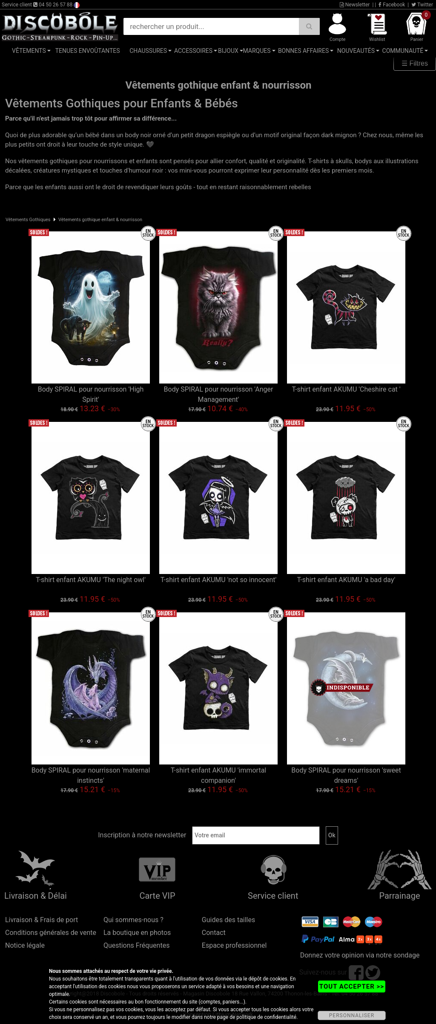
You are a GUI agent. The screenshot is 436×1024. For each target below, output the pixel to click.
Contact (214, 933)
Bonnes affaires (303, 50)
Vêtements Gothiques (28, 219)
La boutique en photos (137, 933)
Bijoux (228, 50)
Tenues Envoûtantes (87, 50)
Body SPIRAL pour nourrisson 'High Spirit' (91, 394)
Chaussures (148, 50)
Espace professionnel (234, 945)
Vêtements (29, 50)
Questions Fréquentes (136, 945)
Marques (256, 50)
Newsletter (355, 5)
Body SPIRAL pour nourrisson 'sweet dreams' (346, 775)
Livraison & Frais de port (41, 920)
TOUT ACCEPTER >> (351, 986)
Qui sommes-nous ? (133, 920)
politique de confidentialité (266, 1017)
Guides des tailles (228, 920)
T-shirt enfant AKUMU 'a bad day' (346, 580)
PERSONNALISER (351, 1015)
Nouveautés (356, 50)
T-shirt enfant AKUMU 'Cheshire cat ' (346, 389)
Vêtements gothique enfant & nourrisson (100, 219)
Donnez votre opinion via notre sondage (360, 955)
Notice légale (25, 945)
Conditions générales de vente (50, 933)
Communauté (403, 50)
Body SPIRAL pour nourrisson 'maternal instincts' (91, 775)
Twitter (422, 5)
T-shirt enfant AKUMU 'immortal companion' (218, 775)
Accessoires (193, 50)
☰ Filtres (415, 63)
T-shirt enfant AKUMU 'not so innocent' (219, 580)
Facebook (392, 5)
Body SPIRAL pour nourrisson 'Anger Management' (218, 394)
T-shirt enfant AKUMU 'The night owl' (91, 580)
